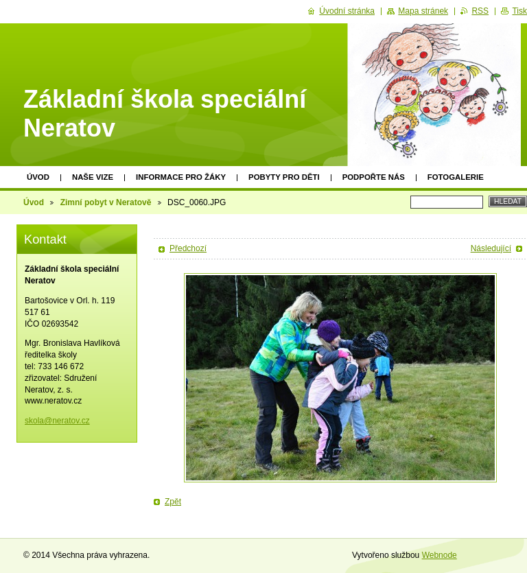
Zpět (173, 501)
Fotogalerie (456, 177)
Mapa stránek (423, 11)
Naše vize (92, 177)
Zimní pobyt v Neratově (106, 202)
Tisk (519, 11)
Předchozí (188, 248)
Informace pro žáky (181, 177)
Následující (491, 248)
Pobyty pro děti (284, 177)
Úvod (38, 177)
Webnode (439, 555)
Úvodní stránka (347, 11)
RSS (480, 11)
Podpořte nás (373, 177)
